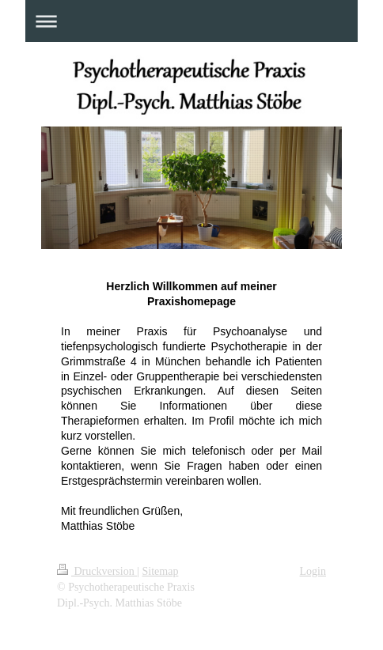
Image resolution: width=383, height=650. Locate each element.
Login (313, 571)
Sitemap (160, 571)
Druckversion (97, 571)
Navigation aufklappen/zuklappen (191, 21)
